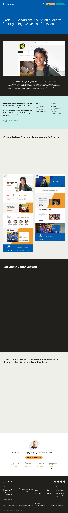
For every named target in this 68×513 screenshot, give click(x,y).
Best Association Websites (57, 505)
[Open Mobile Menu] (43, 4)
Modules (37, 490)
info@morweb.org (60, 490)
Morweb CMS (38, 489)
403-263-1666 (59, 489)
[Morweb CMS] (9, 4)
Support (47, 490)
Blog (47, 489)
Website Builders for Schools (57, 502)
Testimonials (38, 493)
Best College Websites (40, 505)
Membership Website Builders (26, 505)
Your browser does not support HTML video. (34, 162)
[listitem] (10, 489)
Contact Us (48, 493)
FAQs (47, 492)
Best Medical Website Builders (10, 505)
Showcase (37, 492)
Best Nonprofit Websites (24, 502)
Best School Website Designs (9, 502)
